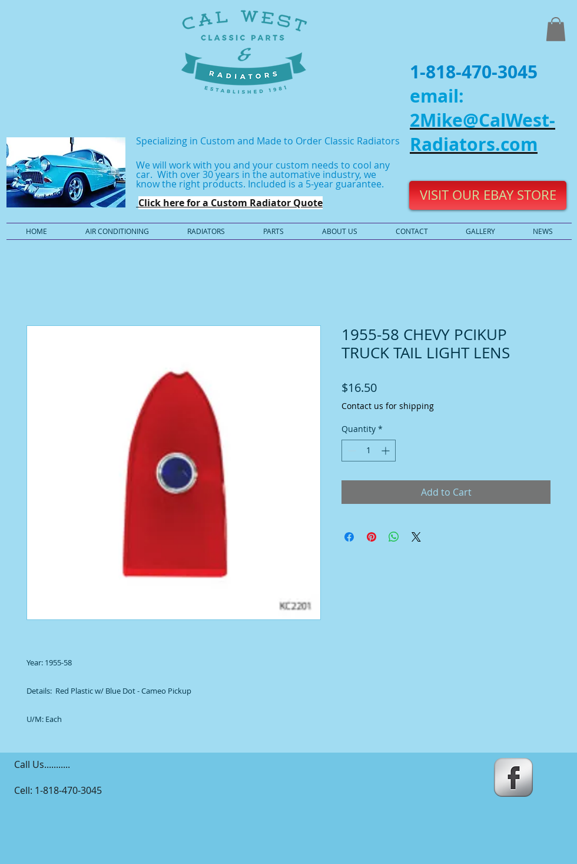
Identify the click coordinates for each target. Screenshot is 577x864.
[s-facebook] (513, 777)
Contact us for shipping (387, 405)
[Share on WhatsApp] (394, 537)
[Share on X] (416, 537)
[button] (556, 29)
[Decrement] (350, 450)
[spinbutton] (368, 450)
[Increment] (386, 450)
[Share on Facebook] (349, 537)
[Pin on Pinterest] (371, 537)
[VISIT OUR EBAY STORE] (487, 195)
